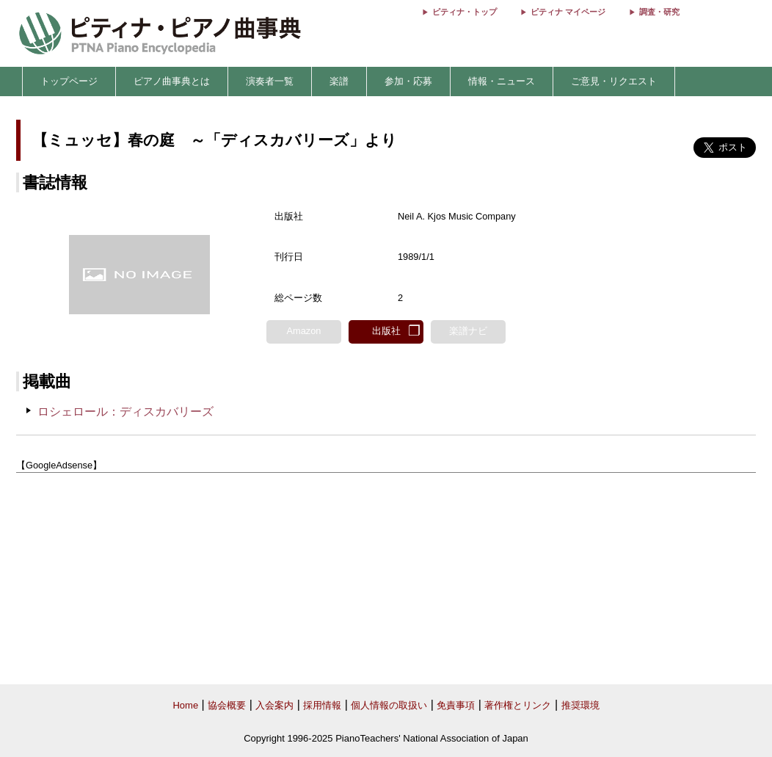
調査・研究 (659, 11)
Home (185, 705)
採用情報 (322, 705)
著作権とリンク (517, 705)
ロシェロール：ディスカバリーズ (125, 411)
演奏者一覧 (270, 81)
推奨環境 (580, 705)
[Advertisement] (386, 579)
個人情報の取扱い (389, 705)
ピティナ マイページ (568, 11)
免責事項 (456, 705)
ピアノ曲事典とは (172, 81)
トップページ (69, 81)
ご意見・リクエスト (614, 81)
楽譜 (339, 81)
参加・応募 (408, 81)
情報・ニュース (501, 81)
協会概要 (227, 705)
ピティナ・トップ (464, 11)
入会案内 (274, 705)
